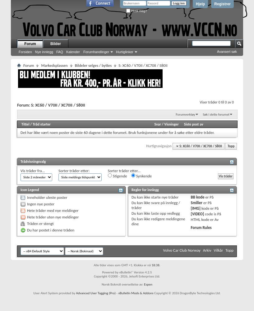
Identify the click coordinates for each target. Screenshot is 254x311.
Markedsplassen (54, 65)
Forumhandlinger (96, 52)
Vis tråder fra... (33, 170)
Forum (30, 44)
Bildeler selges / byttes (93, 65)
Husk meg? (136, 11)
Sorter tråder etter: (74, 170)
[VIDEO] (197, 214)
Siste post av (193, 124)
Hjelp (200, 4)
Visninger (171, 124)
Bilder (55, 44)
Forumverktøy (185, 114)
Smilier (196, 202)
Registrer (222, 4)
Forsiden (25, 52)
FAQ (59, 52)
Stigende (117, 175)
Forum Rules (201, 227)
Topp (231, 146)
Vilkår (218, 250)
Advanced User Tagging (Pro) (96, 293)
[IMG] (196, 208)
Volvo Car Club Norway (182, 250)
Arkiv (207, 250)
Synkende (141, 175)
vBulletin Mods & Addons (135, 293)
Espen (148, 284)
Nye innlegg (44, 52)
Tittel (25, 124)
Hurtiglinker (124, 52)
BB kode (198, 197)
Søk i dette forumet (216, 114)
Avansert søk (227, 51)
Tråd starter (42, 124)
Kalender (73, 52)
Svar (157, 124)
